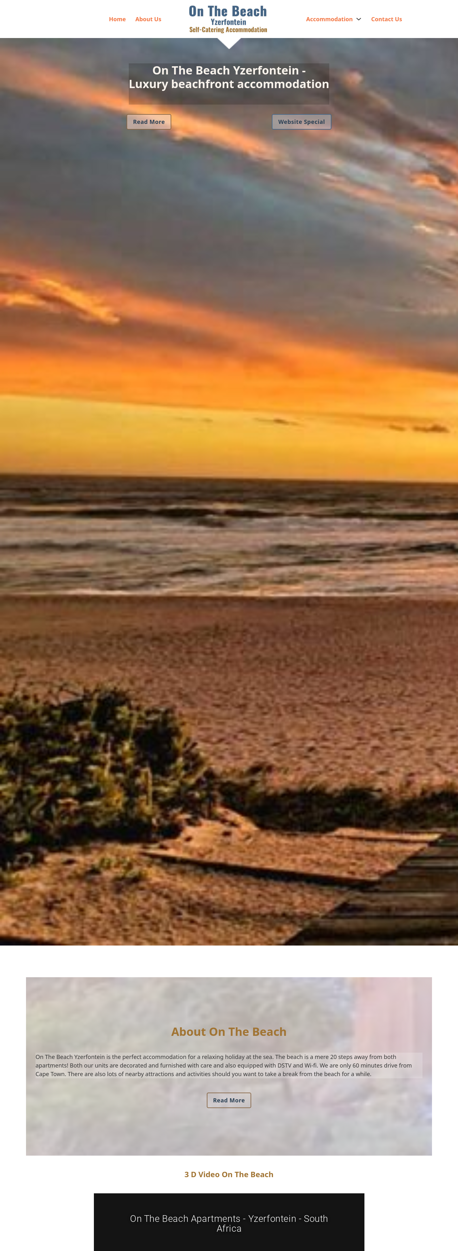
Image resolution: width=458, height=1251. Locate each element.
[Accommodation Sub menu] (359, 19)
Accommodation (329, 19)
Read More (149, 121)
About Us (148, 19)
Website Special (301, 121)
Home (117, 19)
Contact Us (386, 19)
